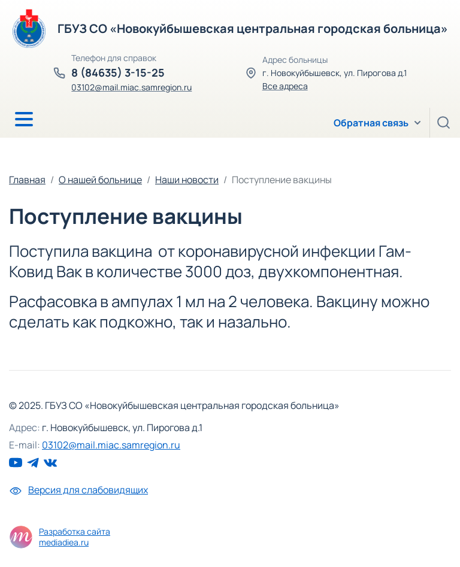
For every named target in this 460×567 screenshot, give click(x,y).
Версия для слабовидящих (78, 489)
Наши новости (187, 180)
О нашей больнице (100, 180)
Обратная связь (371, 122)
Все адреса (285, 86)
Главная (27, 180)
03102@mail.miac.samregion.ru (131, 87)
